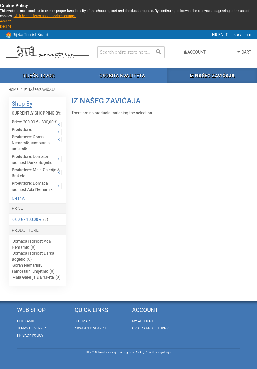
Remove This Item (59, 124)
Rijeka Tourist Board (30, 34)
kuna (239, 34)
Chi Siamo (25, 321)
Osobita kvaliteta (122, 75)
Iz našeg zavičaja (211, 75)
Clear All (19, 198)
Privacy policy (30, 335)
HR (215, 34)
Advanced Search (90, 328)
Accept (5, 21)
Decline (5, 26)
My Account (142, 321)
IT (226, 34)
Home (13, 90)
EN (221, 34)
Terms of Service (32, 328)
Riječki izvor (38, 75)
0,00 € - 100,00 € (26, 219)
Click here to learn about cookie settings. (45, 16)
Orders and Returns (150, 328)
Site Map (82, 321)
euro (247, 34)
